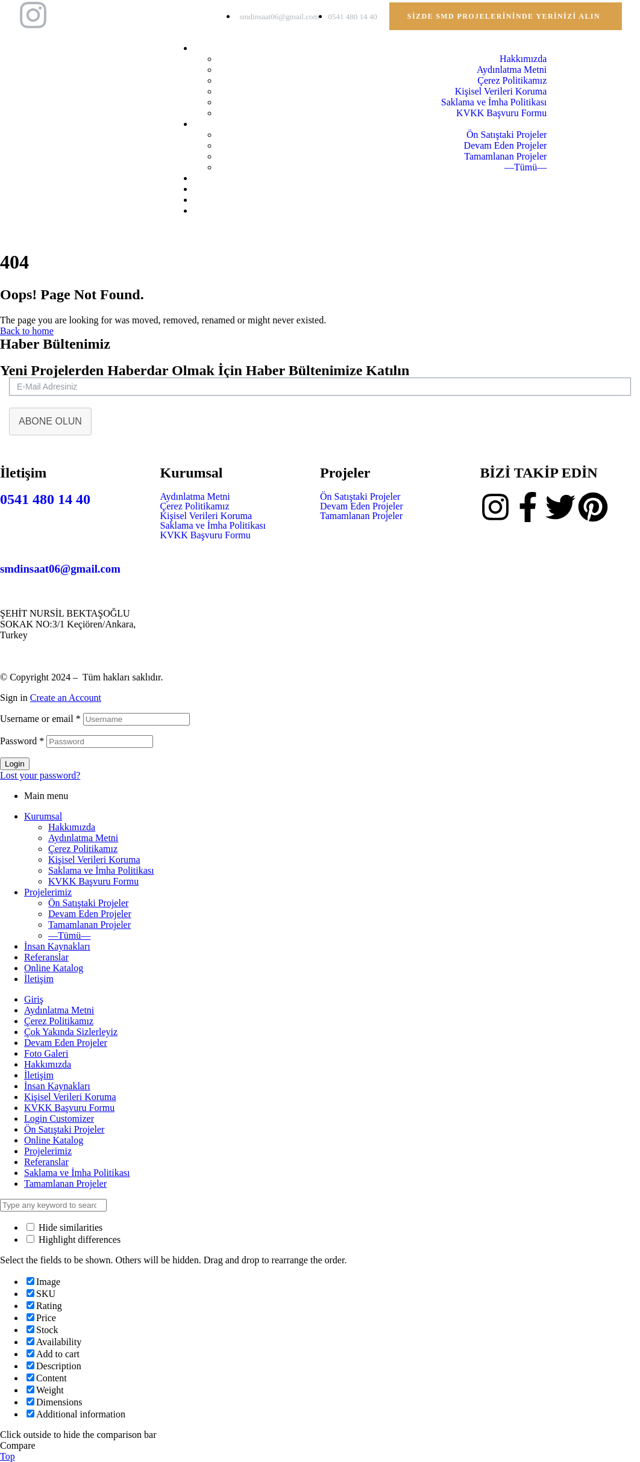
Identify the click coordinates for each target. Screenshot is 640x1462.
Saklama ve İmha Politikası (213, 525)
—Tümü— (69, 935)
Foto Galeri (46, 1053)
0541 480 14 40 (45, 499)
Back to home (27, 331)
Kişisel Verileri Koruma (206, 516)
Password (22, 741)
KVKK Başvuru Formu (205, 535)
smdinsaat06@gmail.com (60, 568)
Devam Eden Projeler (361, 506)
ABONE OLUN (50, 421)
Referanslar (46, 957)
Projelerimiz (48, 892)
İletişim (39, 979)
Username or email (40, 719)
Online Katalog (53, 968)
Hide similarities (64, 1227)
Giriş (33, 999)
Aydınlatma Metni (195, 497)
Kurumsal (43, 816)
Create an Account (65, 697)
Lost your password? (40, 775)
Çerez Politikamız (195, 506)
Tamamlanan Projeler (361, 516)
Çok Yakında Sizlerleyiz (71, 1032)
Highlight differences (74, 1239)
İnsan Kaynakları (57, 946)
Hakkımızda (71, 827)
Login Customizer (59, 1118)
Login (15, 763)
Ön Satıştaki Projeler (360, 497)
